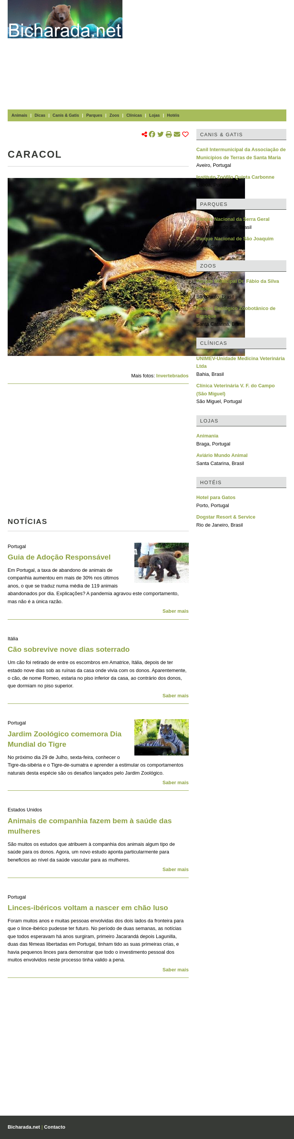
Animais (19, 115)
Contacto (54, 1127)
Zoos (114, 115)
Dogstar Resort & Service (225, 517)
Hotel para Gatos (215, 497)
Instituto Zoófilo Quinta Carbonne (235, 177)
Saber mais (175, 611)
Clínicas (134, 115)
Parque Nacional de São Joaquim (235, 239)
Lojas (154, 115)
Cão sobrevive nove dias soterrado (69, 649)
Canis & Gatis (65, 115)
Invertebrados (172, 376)
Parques (94, 115)
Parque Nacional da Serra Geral (233, 219)
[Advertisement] (212, 53)
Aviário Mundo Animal (222, 455)
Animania (207, 436)
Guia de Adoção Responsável (59, 557)
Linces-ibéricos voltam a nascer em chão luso (88, 908)
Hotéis (173, 115)
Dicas (39, 115)
